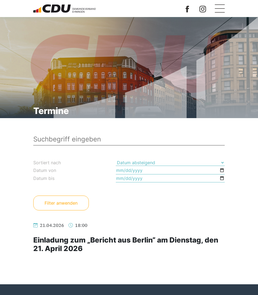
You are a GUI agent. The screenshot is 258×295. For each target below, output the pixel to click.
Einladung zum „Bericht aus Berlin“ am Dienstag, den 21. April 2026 (125, 244)
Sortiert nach (47, 162)
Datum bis (43, 178)
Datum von (44, 170)
